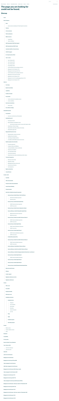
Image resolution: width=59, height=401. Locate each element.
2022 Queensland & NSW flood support (12, 43)
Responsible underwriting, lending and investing (16, 127)
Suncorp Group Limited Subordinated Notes (15, 201)
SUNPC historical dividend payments (16, 242)
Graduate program (11, 319)
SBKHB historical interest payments (16, 213)
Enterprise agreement (11, 144)
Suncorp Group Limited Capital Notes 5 (15, 262)
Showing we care (9, 294)
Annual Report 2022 (11, 65)
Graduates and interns (9, 297)
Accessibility (6, 336)
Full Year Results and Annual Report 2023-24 (15, 72)
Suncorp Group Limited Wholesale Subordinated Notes (17, 265)
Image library (10, 39)
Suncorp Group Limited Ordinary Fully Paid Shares (17, 195)
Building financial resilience (12, 136)
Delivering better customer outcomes (14, 134)
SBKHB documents (13, 215)
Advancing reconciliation (12, 149)
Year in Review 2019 (7, 345)
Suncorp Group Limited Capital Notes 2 (15, 230)
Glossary (7, 271)
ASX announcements (9, 180)
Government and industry (12, 165)
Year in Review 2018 (11, 63)
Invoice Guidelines (11, 100)
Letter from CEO (8, 349)
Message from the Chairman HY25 (9, 398)
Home (5, 17)
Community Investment (12, 153)
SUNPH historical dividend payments (16, 257)
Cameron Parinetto (13, 309)
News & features (6, 20)
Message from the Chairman (8, 357)
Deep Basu (12, 308)
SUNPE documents (13, 221)
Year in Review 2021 (11, 60)
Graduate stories (11, 300)
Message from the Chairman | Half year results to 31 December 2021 (15, 383)
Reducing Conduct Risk (12, 159)
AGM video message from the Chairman (10, 366)
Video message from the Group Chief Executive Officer (13, 380)
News (7, 23)
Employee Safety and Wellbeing (13, 146)
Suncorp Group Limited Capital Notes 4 (15, 259)
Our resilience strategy (10, 107)
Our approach (8, 113)
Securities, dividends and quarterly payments (13, 192)
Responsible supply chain (12, 129)
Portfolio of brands (9, 93)
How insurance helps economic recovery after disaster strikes (20, 124)
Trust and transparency (10, 157)
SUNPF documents (13, 228)
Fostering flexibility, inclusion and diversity (15, 147)
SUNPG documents (13, 234)
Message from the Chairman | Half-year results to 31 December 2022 (15, 392)
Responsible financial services (11, 131)
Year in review (8, 57)
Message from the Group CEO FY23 (14, 70)
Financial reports (9, 189)
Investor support (8, 274)
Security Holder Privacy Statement (10, 342)
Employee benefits (9, 291)
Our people (8, 288)
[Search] (52, 1)
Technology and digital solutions (13, 137)
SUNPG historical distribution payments (16, 232)
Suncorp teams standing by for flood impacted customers (17, 25)
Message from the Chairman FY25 (13, 79)
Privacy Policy (10, 105)
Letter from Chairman (9, 347)
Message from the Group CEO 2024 (14, 74)
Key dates (7, 177)
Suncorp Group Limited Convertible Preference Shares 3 (18, 217)
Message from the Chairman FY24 (13, 76)
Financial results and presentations (12, 183)
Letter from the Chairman (8, 354)
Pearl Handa (12, 306)
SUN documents (13, 199)
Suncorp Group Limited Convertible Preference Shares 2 (18, 239)
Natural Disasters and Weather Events (14, 122)
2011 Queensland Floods (12, 151)
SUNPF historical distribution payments (16, 226)
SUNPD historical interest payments (16, 204)
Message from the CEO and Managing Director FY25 (17, 78)
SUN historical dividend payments (15, 197)
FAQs (7, 331)
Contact (5, 325)
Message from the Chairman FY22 (13, 69)
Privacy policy (6, 339)
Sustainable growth (9, 118)
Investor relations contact (10, 329)
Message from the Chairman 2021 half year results (12, 369)
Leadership (8, 90)
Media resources (8, 36)
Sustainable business (7, 110)
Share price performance (10, 268)
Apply (9, 316)
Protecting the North (11, 120)
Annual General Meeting (10, 186)
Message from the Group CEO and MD (10, 360)
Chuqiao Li (12, 302)
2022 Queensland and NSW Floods (12, 46)
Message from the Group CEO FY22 (10, 386)
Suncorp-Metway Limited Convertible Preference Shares (18, 249)
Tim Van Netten (12, 304)
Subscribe (5, 351)
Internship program (11, 322)
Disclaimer (5, 333)
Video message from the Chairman (10, 363)
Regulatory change (11, 161)
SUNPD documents (13, 205)
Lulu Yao (11, 311)
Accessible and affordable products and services (16, 139)
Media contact (8, 327)
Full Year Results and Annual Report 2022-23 (15, 67)
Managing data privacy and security (14, 163)
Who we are (8, 285)
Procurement (8, 96)
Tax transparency (11, 166)
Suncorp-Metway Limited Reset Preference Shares (16, 246)
